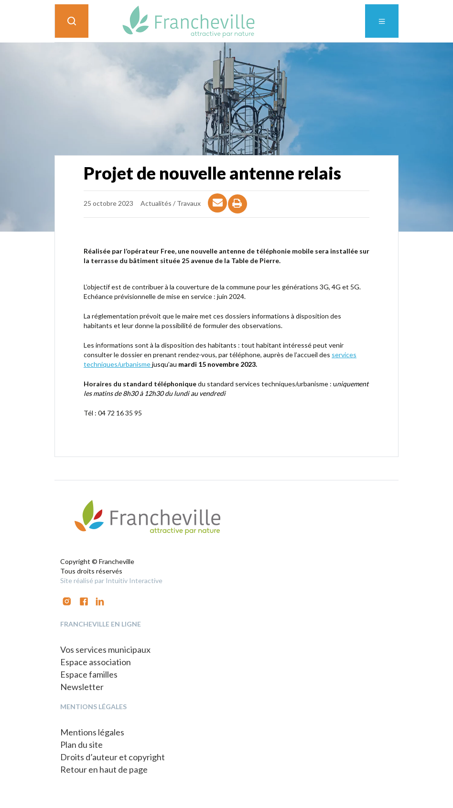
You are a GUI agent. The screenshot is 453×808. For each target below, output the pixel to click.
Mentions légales (92, 732)
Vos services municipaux (105, 649)
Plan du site (81, 744)
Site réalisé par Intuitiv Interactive (111, 580)
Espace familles (89, 674)
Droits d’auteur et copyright (112, 757)
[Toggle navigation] (382, 21)
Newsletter (82, 686)
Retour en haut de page (104, 769)
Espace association (95, 662)
